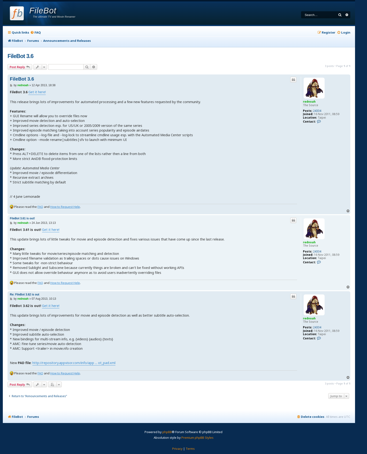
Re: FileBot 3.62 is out (24, 294)
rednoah (309, 102)
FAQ (40, 207)
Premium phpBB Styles (197, 437)
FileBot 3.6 (20, 56)
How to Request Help (65, 207)
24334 (317, 111)
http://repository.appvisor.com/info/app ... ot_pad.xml (73, 363)
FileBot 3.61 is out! (22, 218)
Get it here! (37, 92)
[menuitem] (35, 32)
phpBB (167, 432)
